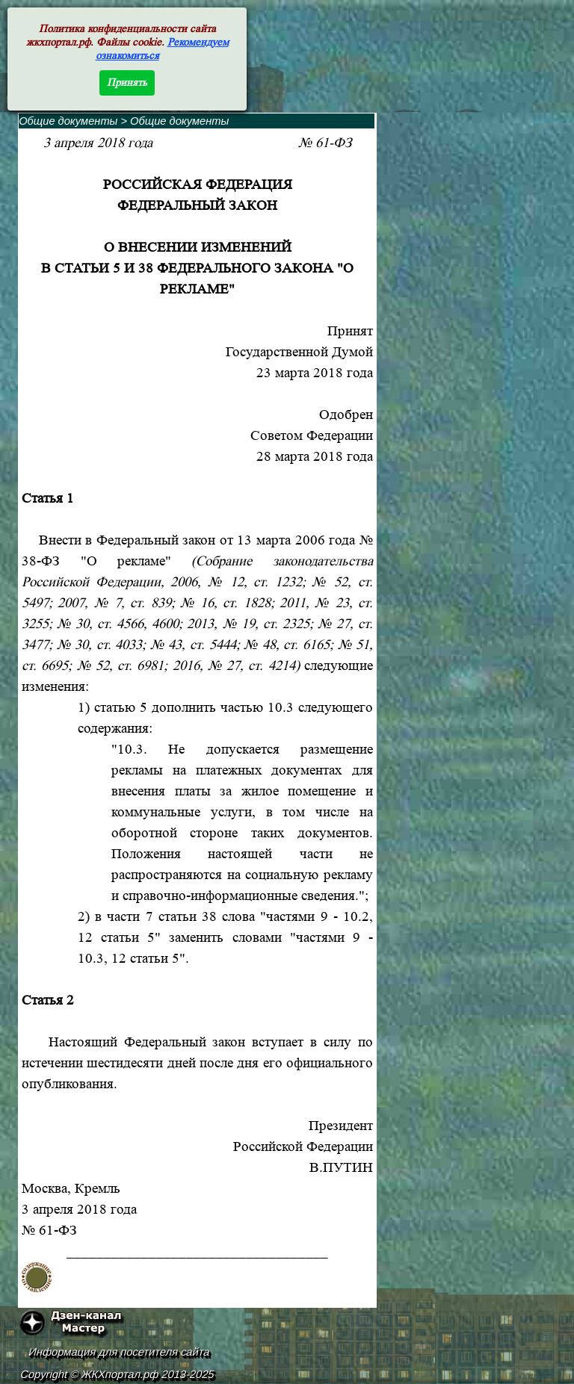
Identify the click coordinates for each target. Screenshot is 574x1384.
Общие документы (68, 121)
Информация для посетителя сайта (120, 1352)
